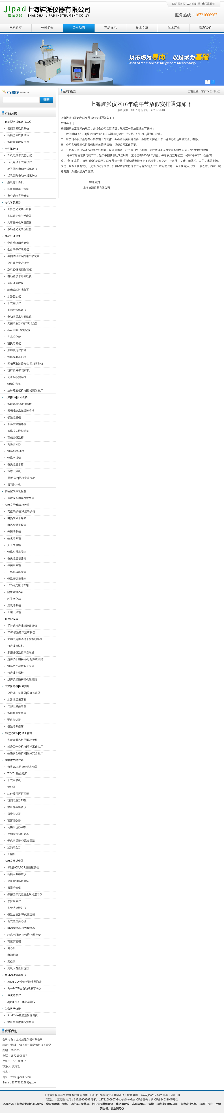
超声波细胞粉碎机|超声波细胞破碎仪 (25, 660)
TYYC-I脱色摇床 (17, 773)
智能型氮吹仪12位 (18, 135)
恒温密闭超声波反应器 (20, 666)
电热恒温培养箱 (16, 558)
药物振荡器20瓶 (16, 827)
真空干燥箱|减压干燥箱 (21, 511)
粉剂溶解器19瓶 (16, 800)
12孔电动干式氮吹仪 (19, 162)
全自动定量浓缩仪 (18, 262)
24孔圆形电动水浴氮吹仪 (22, 168)
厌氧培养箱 (14, 605)
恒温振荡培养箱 (16, 578)
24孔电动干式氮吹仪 (19, 155)
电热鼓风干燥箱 (16, 518)
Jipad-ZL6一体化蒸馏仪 (21, 1001)
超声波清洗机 (15, 645)
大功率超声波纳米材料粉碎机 (24, 639)
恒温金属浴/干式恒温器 (21, 914)
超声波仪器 (11, 619)
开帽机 (11, 854)
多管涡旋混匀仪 (16, 907)
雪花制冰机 (14, 484)
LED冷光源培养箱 (18, 585)
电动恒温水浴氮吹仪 (19, 316)
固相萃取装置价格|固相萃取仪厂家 (25, 364)
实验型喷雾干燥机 (18, 189)
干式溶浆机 (14, 780)
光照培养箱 (14, 531)
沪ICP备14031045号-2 (164, 1099)
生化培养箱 (14, 538)
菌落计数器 (14, 820)
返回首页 (178, 3)
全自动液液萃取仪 (15, 975)
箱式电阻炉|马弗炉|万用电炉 (24, 934)
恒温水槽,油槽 (15, 451)
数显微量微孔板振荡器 (20, 1022)
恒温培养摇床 (15, 726)
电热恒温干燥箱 (16, 524)
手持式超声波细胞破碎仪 (22, 625)
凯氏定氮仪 (14, 343)
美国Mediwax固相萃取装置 (23, 256)
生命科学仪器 (13, 1008)
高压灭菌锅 (14, 941)
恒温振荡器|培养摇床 (17, 686)
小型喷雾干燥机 (14, 182)
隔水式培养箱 (15, 592)
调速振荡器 (14, 719)
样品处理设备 (13, 236)
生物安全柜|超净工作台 (18, 733)
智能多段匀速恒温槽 (19, 404)
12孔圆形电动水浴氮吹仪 (22, 175)
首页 (204, 91)
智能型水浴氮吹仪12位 (18, 121)
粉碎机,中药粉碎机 (18, 370)
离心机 (11, 948)
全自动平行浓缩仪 (18, 249)
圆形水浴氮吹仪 (16, 310)
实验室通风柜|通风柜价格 (22, 739)
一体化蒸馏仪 (13, 995)
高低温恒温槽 (15, 437)
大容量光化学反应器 (19, 222)
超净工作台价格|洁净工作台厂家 (25, 747)
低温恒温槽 (14, 417)
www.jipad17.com (151, 1095)
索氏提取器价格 (16, 357)
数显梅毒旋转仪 (16, 807)
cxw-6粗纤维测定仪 (18, 330)
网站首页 (15, 27)
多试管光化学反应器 (19, 215)
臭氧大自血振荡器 (18, 968)
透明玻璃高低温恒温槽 (20, 410)
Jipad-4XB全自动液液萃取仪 (24, 988)
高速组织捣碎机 (16, 377)
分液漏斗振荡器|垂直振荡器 (23, 692)
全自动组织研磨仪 (18, 242)
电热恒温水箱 (15, 464)
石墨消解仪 (14, 887)
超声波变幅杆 (15, 672)
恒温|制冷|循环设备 (16, 397)
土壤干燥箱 (14, 612)
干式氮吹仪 (14, 303)
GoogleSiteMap (125, 1099)
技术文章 (142, 27)
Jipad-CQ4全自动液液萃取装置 (24, 982)
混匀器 (11, 787)
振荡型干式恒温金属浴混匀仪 (24, 894)
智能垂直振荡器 (16, 713)
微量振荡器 (14, 813)
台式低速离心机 (16, 921)
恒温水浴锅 (14, 457)
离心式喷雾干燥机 (18, 195)
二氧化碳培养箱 (16, 572)
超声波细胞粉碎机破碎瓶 (22, 679)
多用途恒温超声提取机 (20, 652)
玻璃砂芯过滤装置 (18, 289)
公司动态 (79, 27)
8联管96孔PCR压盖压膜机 (23, 867)
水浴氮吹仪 (14, 296)
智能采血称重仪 (16, 874)
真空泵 (11, 961)
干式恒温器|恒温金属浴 (21, 840)
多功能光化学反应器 (19, 229)
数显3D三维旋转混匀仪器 (22, 766)
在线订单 (193, 3)
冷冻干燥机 (14, 471)
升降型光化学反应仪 (19, 209)
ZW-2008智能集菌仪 (19, 269)
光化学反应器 (13, 202)
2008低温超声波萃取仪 (21, 632)
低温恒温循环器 (16, 424)
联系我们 (208, 3)
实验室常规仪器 (14, 860)
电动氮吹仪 (11, 148)
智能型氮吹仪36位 (18, 128)
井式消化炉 (14, 336)
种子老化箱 (14, 598)
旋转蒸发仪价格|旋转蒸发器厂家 (25, 391)
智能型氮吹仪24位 (18, 142)
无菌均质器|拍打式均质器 (22, 323)
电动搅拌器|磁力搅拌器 (21, 928)
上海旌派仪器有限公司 (53, 11)
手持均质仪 (14, 901)
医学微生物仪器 (14, 760)
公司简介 (47, 27)
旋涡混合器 (14, 847)
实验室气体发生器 (15, 491)
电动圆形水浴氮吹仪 (19, 276)
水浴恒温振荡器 (16, 699)
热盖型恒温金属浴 (18, 881)
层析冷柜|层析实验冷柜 (21, 477)
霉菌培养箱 (14, 565)
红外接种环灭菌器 (18, 793)
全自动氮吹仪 (15, 283)
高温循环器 (14, 444)
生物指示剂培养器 (18, 834)
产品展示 (110, 27)
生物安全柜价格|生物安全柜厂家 (25, 754)
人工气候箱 (14, 545)
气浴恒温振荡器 (16, 706)
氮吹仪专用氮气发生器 (20, 498)
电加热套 (12, 954)
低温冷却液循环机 (18, 430)
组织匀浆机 (14, 383)
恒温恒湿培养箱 (16, 551)
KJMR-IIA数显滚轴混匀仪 (22, 1015)
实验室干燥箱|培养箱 (17, 504)
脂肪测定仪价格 (16, 350)
